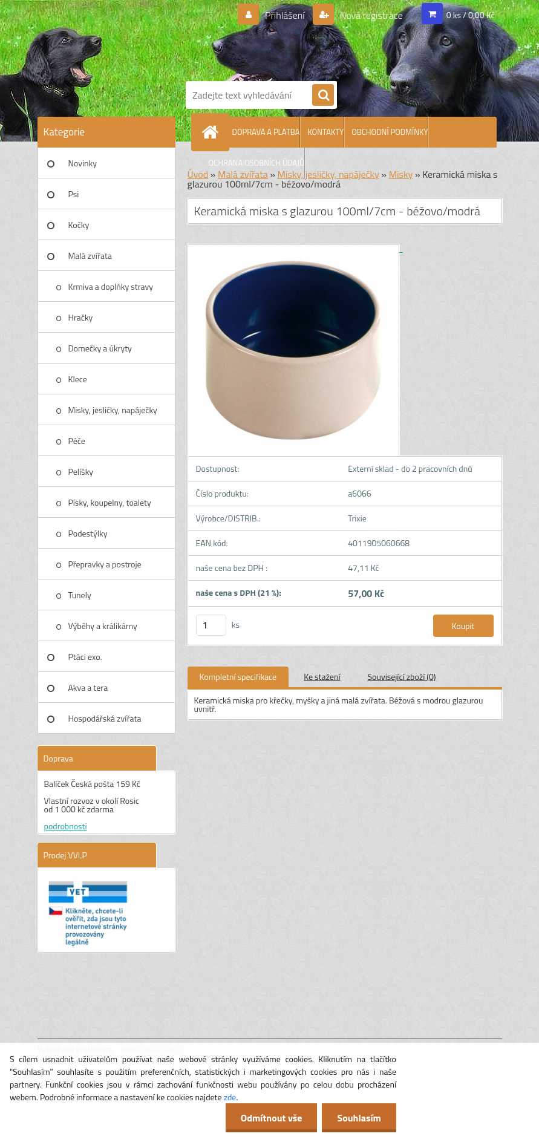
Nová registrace (370, 15)
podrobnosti (65, 826)
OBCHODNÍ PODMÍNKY (389, 132)
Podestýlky (88, 533)
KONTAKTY (325, 132)
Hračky (80, 317)
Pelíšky (81, 471)
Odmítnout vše (271, 1118)
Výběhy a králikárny (102, 625)
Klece (77, 379)
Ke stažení (322, 676)
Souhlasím (359, 1118)
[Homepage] (212, 132)
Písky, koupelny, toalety (109, 502)
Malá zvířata (90, 255)
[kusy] (211, 625)
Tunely (79, 595)
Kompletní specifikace (238, 676)
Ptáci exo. (85, 656)
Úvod (198, 174)
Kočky (79, 224)
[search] (323, 95)
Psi (73, 194)
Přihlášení (285, 15)
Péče (76, 440)
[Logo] (339, 38)
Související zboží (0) (402, 676)
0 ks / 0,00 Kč (470, 14)
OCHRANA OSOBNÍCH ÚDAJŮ (257, 163)
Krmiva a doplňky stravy (111, 286)
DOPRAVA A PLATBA (266, 132)
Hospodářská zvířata (105, 718)
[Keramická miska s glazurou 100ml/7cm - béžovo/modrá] (295, 248)
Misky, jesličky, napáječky (112, 409)
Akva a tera (88, 687)
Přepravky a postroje (105, 564)
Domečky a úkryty (100, 348)
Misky (401, 174)
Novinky (82, 163)
